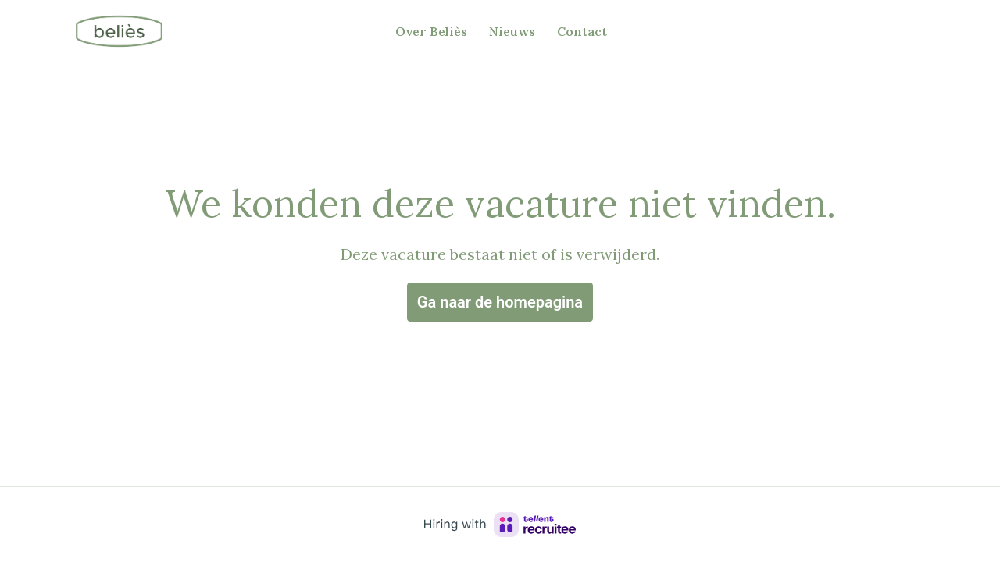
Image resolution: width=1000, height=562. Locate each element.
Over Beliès (431, 31)
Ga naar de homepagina (500, 302)
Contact (582, 31)
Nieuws (512, 31)
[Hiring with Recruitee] (500, 524)
